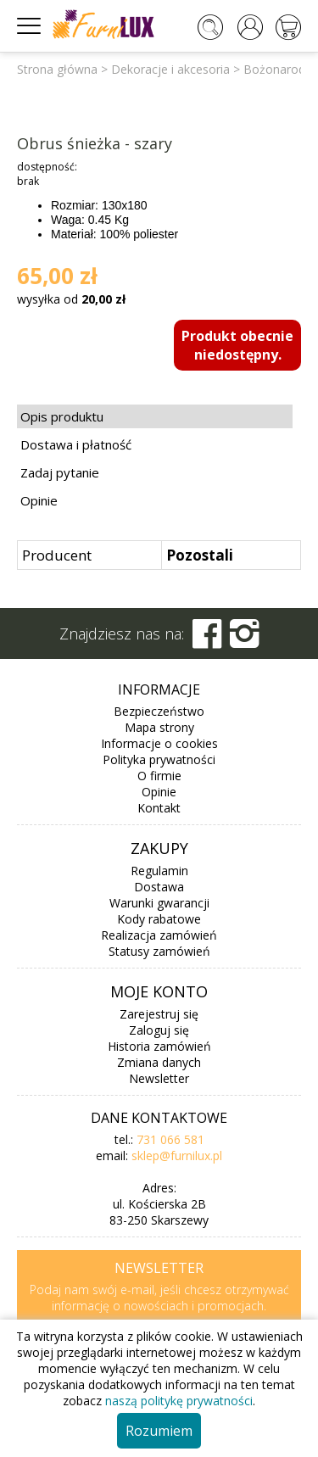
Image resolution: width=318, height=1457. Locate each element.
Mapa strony (159, 727)
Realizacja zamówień (159, 935)
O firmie (159, 776)
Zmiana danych (159, 1062)
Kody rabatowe (159, 919)
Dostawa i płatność (75, 444)
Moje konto (159, 991)
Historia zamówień (159, 1046)
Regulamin (159, 870)
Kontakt (159, 808)
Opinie (39, 500)
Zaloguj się (159, 1030)
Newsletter (159, 1078)
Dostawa (159, 887)
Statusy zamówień (159, 951)
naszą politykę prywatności (179, 1401)
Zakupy (159, 848)
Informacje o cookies (159, 743)
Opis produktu (61, 416)
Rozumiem (159, 1430)
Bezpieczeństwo (159, 711)
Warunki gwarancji (159, 903)
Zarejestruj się (159, 1014)
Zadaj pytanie (59, 472)
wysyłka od (71, 299)
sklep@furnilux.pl (176, 1155)
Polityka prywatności (159, 759)
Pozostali (199, 555)
